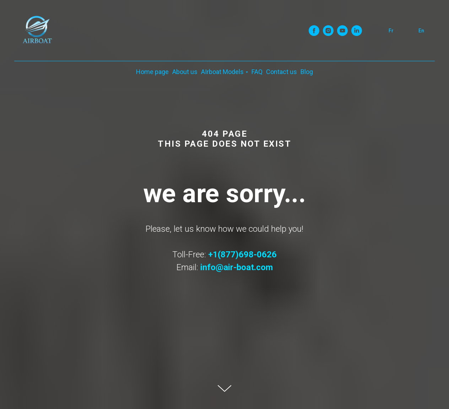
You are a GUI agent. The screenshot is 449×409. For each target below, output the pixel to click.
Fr (391, 30)
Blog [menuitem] (307, 71)
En (421, 30)
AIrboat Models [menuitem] (222, 71)
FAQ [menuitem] (257, 71)
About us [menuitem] (185, 71)
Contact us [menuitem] (281, 71)
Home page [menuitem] (152, 71)
